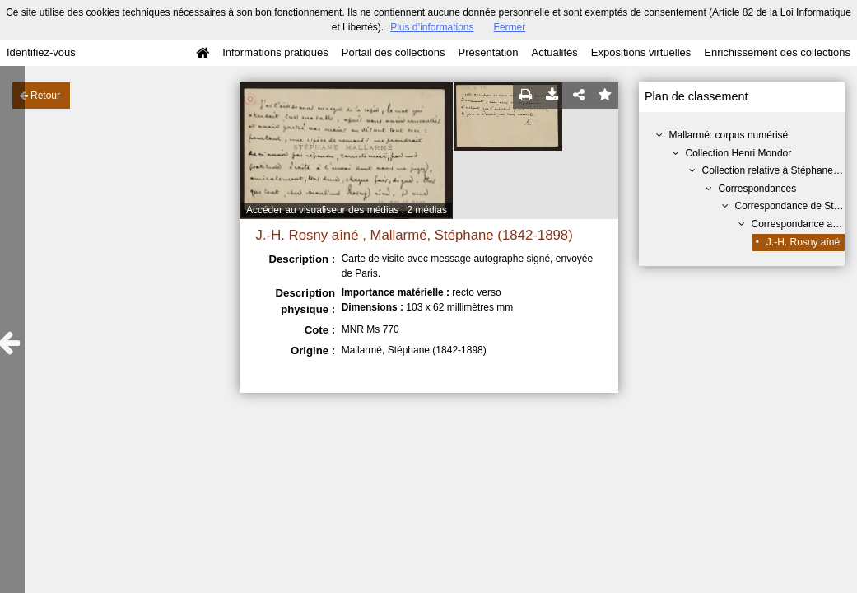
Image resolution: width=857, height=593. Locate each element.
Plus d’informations (431, 27)
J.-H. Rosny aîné (803, 242)
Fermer (510, 27)
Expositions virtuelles (641, 52)
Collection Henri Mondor (739, 153)
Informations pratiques (275, 52)
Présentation (488, 52)
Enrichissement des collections (777, 52)
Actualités (554, 52)
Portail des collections (393, 52)
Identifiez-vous (41, 52)
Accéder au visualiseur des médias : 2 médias (346, 210)
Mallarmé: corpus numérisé (729, 135)
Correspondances (758, 188)
